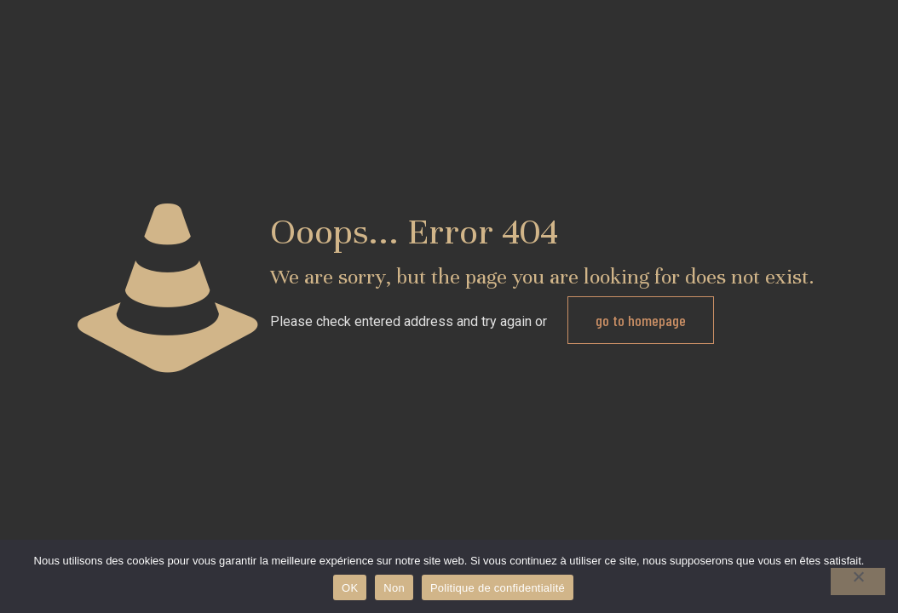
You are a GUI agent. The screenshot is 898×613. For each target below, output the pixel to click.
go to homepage (641, 320)
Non (394, 587)
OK (350, 587)
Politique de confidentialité (497, 587)
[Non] (858, 581)
